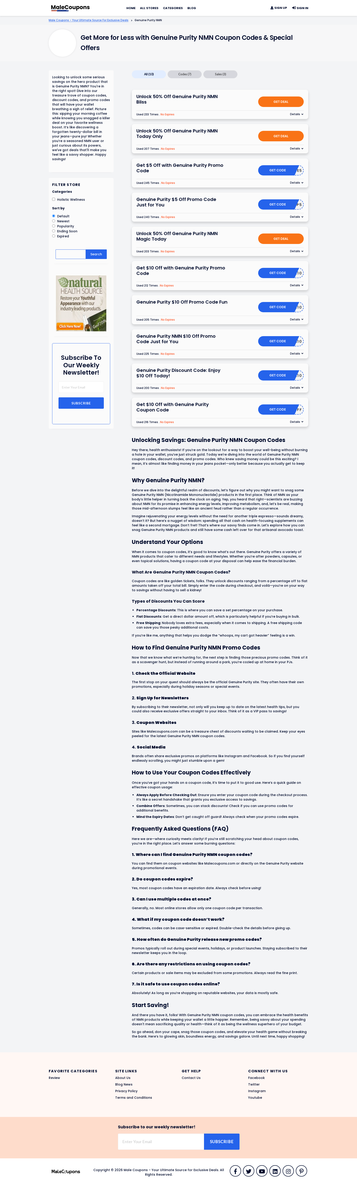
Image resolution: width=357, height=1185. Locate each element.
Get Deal (280, 101)
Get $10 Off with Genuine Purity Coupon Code (172, 407)
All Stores (149, 8)
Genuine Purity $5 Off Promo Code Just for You (176, 202)
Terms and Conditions (133, 1097)
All (149, 74)
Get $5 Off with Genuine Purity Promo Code (179, 168)
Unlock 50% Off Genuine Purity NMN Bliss (177, 99)
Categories (173, 8)
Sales (220, 74)
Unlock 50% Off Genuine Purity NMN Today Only (177, 134)
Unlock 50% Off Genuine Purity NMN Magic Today (177, 236)
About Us (122, 1078)
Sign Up (278, 8)
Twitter (254, 1084)
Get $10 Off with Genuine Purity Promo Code (180, 271)
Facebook (256, 1078)
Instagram (257, 1091)
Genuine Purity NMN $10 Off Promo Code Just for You (176, 339)
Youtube (255, 1097)
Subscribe (81, 403)
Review (54, 1078)
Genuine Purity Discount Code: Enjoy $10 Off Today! (178, 373)
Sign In (300, 8)
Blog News (124, 1084)
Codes (184, 74)
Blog (191, 8)
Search (96, 254)
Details (295, 114)
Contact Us (191, 1078)
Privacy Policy (126, 1091)
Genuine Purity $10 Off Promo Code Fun (181, 302)
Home (130, 8)
